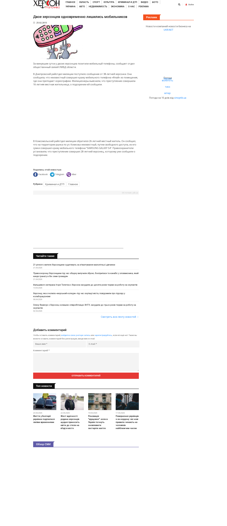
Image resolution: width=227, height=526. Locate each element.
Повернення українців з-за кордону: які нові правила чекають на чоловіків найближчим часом (127, 422)
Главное (70, 2)
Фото (155, 2)
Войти (189, 4)
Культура (109, 2)
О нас (131, 6)
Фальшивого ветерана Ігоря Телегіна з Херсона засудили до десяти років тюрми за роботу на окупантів (85, 285)
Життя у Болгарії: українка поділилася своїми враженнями (44, 419)
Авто (82, 6)
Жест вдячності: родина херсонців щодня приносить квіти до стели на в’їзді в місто (70, 422)
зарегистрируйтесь (103, 335)
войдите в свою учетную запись (75, 335)
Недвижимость (98, 6)
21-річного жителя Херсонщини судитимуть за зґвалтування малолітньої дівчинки (74, 264)
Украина (70, 6)
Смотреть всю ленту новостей (120, 316)
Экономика (117, 6)
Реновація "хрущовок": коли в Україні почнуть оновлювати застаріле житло (98, 422)
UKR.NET (168, 29)
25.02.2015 (40, 22)
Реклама (144, 6)
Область (84, 2)
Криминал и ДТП (127, 2)
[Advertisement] (86, 113)
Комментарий (41, 350)
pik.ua (135, 192)
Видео (144, 2)
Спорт (96, 2)
